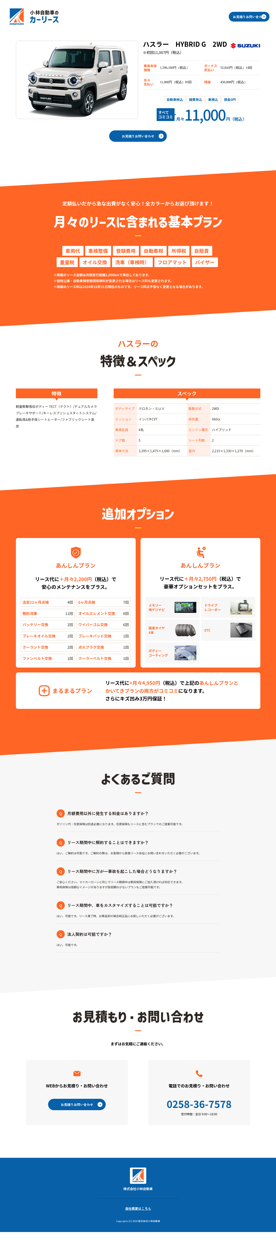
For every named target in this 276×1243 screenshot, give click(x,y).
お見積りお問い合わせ (243, 16)
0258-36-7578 (199, 1112)
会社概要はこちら (138, 1219)
